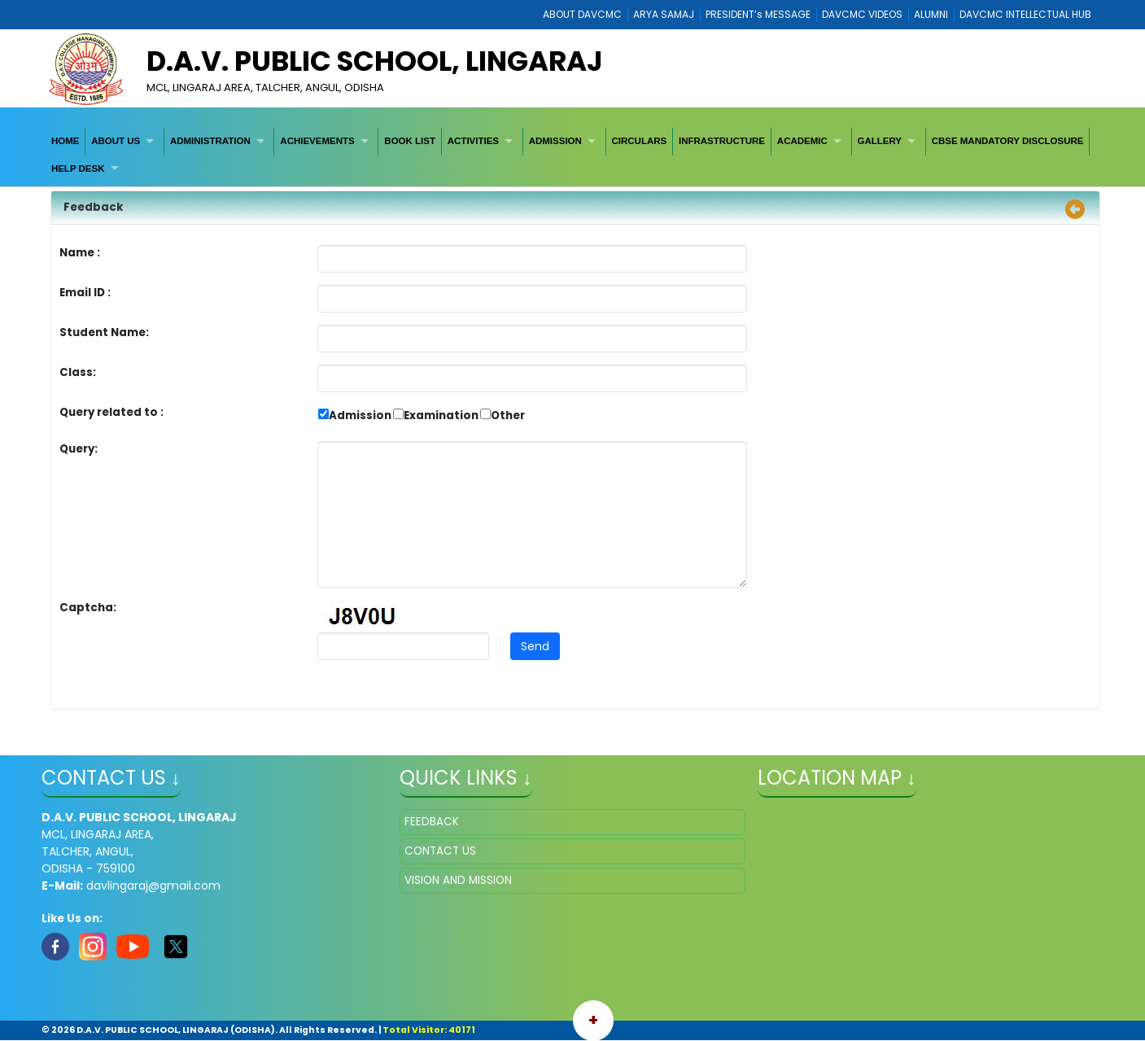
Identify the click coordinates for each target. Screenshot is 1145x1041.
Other (508, 415)
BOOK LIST (409, 141)
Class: (77, 372)
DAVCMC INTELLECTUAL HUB (1025, 14)
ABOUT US (115, 141)
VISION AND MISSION (458, 880)
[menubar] (572, 155)
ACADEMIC (802, 141)
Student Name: (104, 332)
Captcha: (87, 607)
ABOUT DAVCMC (582, 14)
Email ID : (130, 292)
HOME (65, 141)
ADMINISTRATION (210, 141)
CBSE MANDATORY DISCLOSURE (1008, 141)
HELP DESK (78, 168)
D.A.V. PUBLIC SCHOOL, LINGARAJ (374, 61)
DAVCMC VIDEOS (862, 14)
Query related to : (111, 412)
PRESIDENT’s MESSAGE (758, 14)
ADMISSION (555, 141)
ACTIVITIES (473, 141)
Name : (83, 252)
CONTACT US (440, 851)
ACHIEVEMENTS (317, 141)
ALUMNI (931, 14)
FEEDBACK (431, 821)
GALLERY (879, 141)
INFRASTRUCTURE (722, 141)
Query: (82, 449)
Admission (360, 415)
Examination (441, 415)
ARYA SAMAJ (663, 14)
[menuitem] (65, 141)
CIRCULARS (638, 141)
